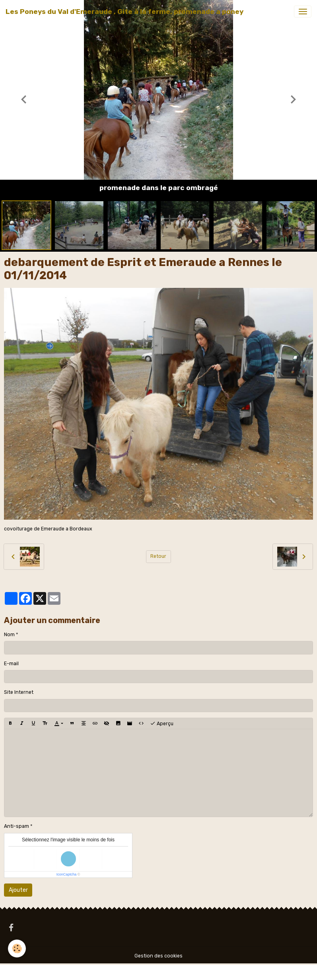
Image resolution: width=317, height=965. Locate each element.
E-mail (11, 663)
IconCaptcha (66, 874)
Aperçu (161, 723)
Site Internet (18, 692)
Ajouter (18, 890)
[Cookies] (17, 948)
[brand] (124, 11)
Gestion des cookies (158, 956)
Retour (158, 556)
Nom (9, 634)
